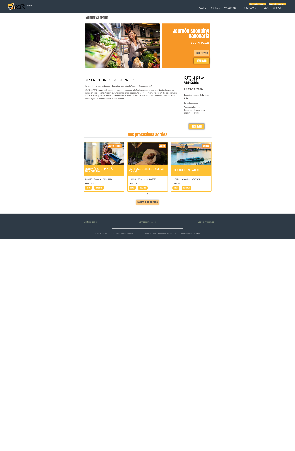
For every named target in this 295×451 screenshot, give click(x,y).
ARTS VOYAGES (251, 8)
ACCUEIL (202, 8)
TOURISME (214, 8)
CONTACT (278, 8)
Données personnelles (147, 222)
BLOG (266, 8)
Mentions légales (90, 222)
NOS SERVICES (231, 8)
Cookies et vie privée (206, 222)
